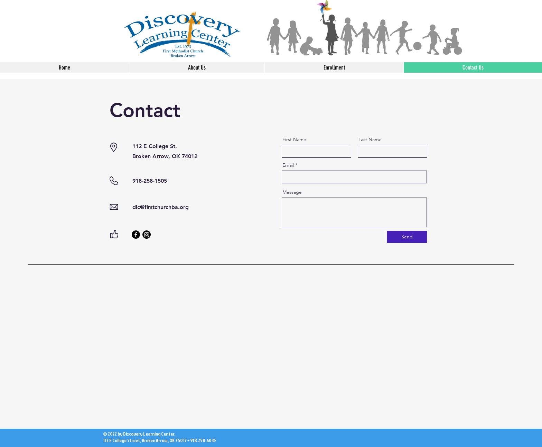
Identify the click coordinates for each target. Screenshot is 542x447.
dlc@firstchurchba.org (160, 207)
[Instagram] (146, 234)
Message (292, 192)
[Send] (407, 237)
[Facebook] (136, 234)
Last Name (370, 139)
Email (288, 165)
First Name (294, 139)
